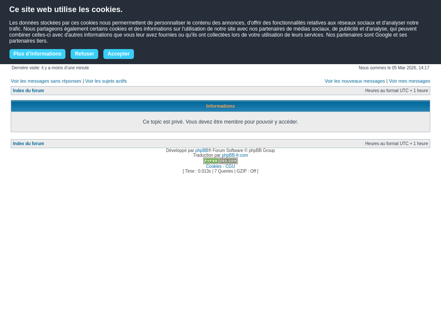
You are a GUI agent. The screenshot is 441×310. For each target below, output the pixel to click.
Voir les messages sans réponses (46, 81)
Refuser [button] (84, 54)
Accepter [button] (119, 54)
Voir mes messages (409, 81)
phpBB (201, 150)
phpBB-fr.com (235, 155)
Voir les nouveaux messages (355, 81)
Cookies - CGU (220, 166)
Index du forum (28, 90)
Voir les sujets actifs (106, 81)
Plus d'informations (37, 54)
